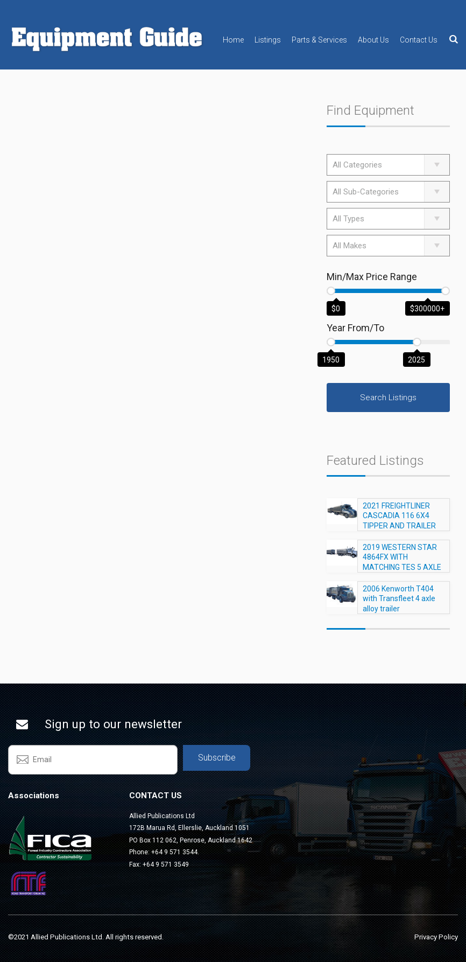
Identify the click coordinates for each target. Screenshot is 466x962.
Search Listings (388, 397)
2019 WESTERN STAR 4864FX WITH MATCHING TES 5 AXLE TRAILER (402, 567)
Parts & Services (319, 40)
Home (233, 40)
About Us (373, 40)
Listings (268, 40)
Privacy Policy (436, 937)
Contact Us (418, 40)
